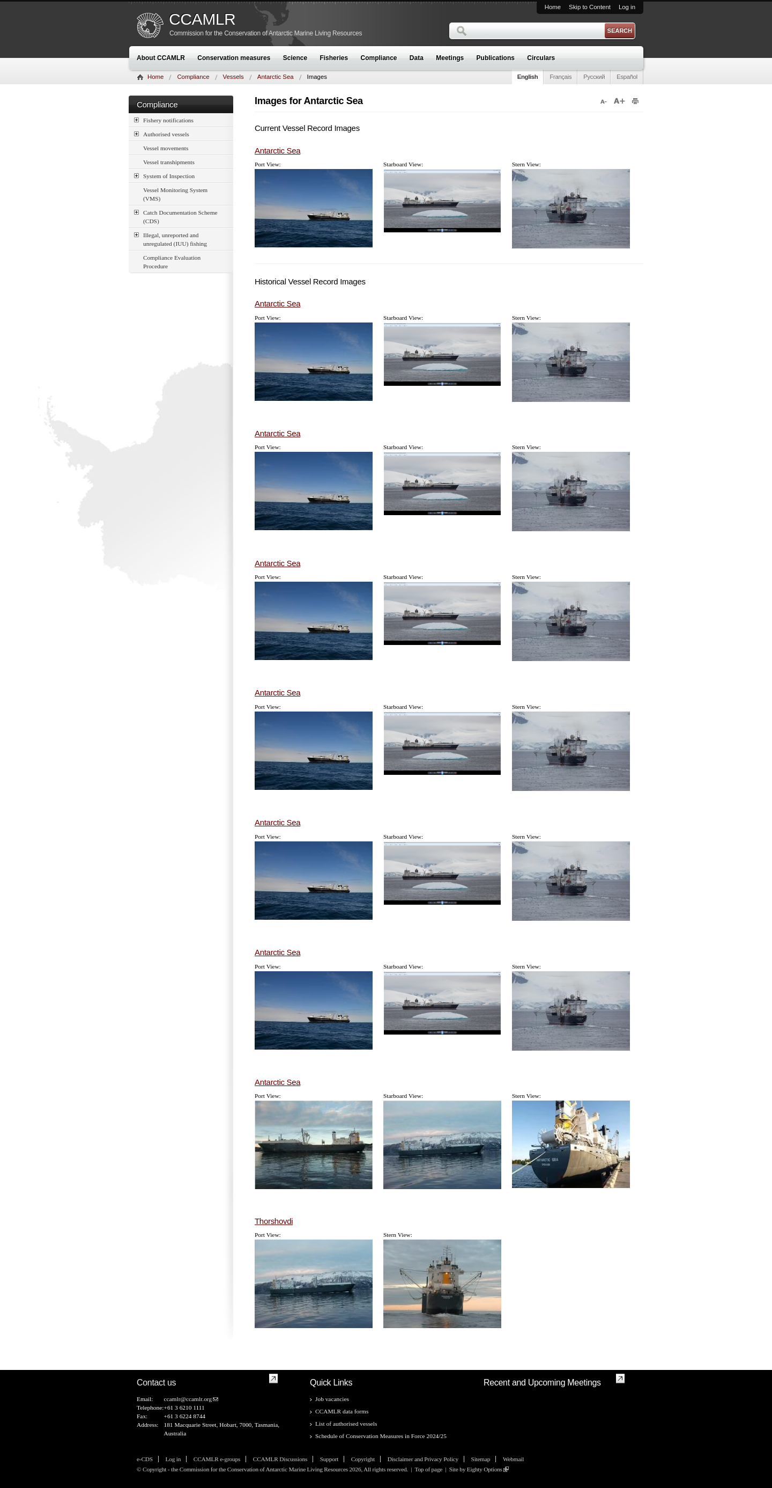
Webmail (513, 1459)
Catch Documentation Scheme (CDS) (176, 216)
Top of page (428, 1469)
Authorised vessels (161, 134)
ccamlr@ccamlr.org (188, 1399)
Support (329, 1459)
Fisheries (334, 58)
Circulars (541, 58)
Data (417, 58)
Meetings (450, 58)
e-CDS (145, 1459)
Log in (627, 7)
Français (560, 77)
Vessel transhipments (169, 162)
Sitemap (481, 1459)
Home (553, 7)
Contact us (156, 1382)
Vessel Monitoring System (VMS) (175, 194)
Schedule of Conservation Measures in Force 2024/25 (381, 1436)
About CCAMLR (161, 58)
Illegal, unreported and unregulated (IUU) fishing (170, 239)
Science (295, 58)
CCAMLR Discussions (280, 1459)
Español (627, 77)
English (527, 77)
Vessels (233, 77)
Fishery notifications (164, 120)
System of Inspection (164, 176)
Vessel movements (165, 148)
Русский (594, 77)
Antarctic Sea (275, 77)
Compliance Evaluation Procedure (172, 261)
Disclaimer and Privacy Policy (423, 1459)
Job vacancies (332, 1399)
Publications (496, 58)
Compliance (379, 58)
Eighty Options (484, 1469)
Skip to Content (590, 7)
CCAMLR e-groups (217, 1459)
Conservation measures (233, 58)
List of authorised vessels (346, 1423)
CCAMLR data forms (341, 1411)
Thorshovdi (274, 1221)
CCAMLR (202, 19)
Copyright (363, 1459)
